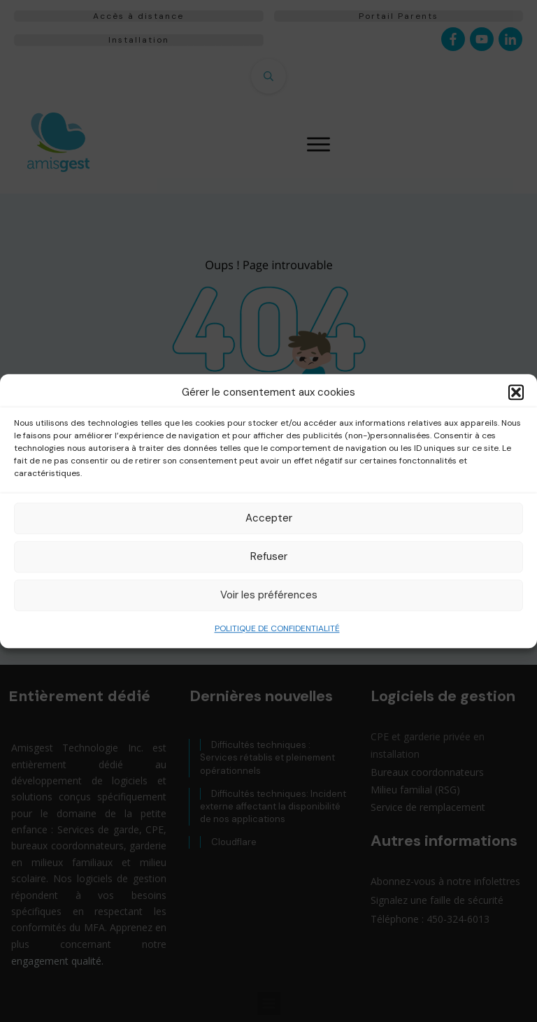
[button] (516, 393)
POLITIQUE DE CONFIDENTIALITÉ (277, 628)
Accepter (268, 518)
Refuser (268, 556)
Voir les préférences (268, 595)
